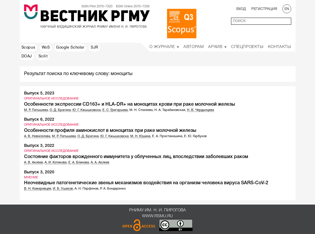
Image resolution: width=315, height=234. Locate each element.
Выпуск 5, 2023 (39, 93)
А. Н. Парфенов (86, 188)
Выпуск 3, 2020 (39, 172)
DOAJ (26, 56)
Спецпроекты (247, 47)
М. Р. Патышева (36, 110)
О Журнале (164, 47)
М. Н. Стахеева (141, 110)
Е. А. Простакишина (167, 136)
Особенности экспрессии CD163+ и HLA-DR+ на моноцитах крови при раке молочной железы (129, 104)
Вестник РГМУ (94, 17)
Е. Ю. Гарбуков (195, 136)
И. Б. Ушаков (63, 188)
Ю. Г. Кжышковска (87, 110)
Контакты (279, 47)
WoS (46, 47)
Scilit (43, 56)
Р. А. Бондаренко (113, 188)
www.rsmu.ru (157, 216)
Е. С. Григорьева (115, 110)
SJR (94, 47)
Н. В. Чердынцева (200, 110)
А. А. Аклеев (100, 162)
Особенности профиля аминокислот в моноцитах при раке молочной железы (110, 131)
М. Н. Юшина (140, 136)
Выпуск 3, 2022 (39, 146)
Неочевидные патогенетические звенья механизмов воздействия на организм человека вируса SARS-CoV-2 (146, 183)
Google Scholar (70, 47)
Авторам (193, 47)
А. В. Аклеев (33, 162)
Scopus (28, 47)
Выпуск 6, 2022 (39, 120)
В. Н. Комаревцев (37, 188)
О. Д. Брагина (60, 110)
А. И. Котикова (56, 162)
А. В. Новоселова (37, 136)
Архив (217, 47)
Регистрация (264, 9)
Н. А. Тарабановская (169, 110)
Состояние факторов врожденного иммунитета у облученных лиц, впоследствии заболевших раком (136, 157)
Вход (241, 9)
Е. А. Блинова (78, 162)
